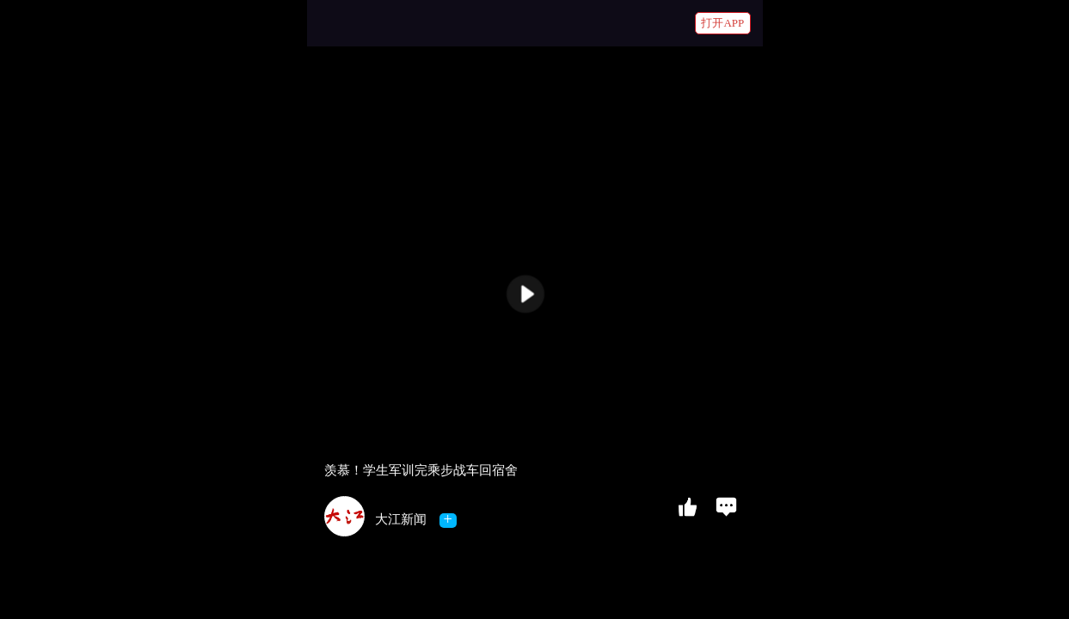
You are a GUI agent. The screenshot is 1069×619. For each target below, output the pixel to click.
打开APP (722, 22)
